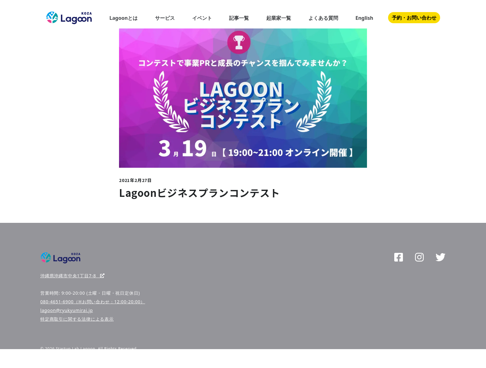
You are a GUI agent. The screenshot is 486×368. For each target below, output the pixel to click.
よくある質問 (323, 18)
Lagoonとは (123, 18)
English (364, 18)
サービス (165, 18)
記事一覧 (239, 18)
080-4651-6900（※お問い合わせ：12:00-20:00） (92, 302)
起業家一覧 (278, 18)
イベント (202, 18)
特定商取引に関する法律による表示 (77, 319)
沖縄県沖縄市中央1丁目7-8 (72, 276)
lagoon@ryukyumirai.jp (66, 310)
